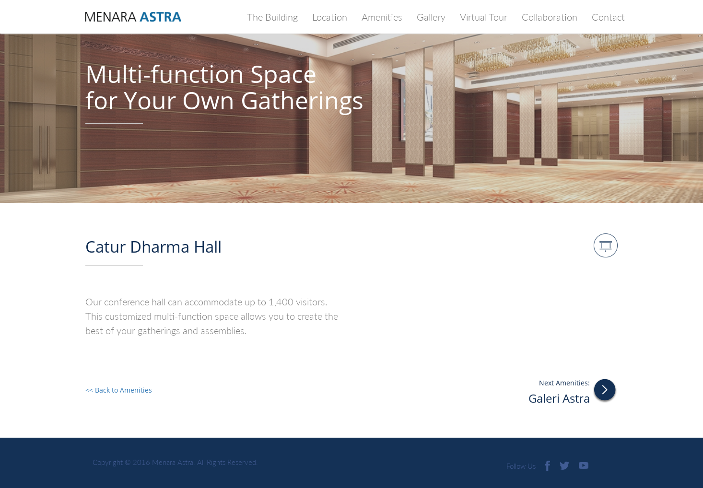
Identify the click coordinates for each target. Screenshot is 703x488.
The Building (272, 17)
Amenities (382, 17)
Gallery (435, 16)
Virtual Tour (483, 17)
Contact (608, 17)
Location (329, 17)
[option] (351, 101)
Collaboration (549, 17)
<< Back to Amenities (118, 390)
